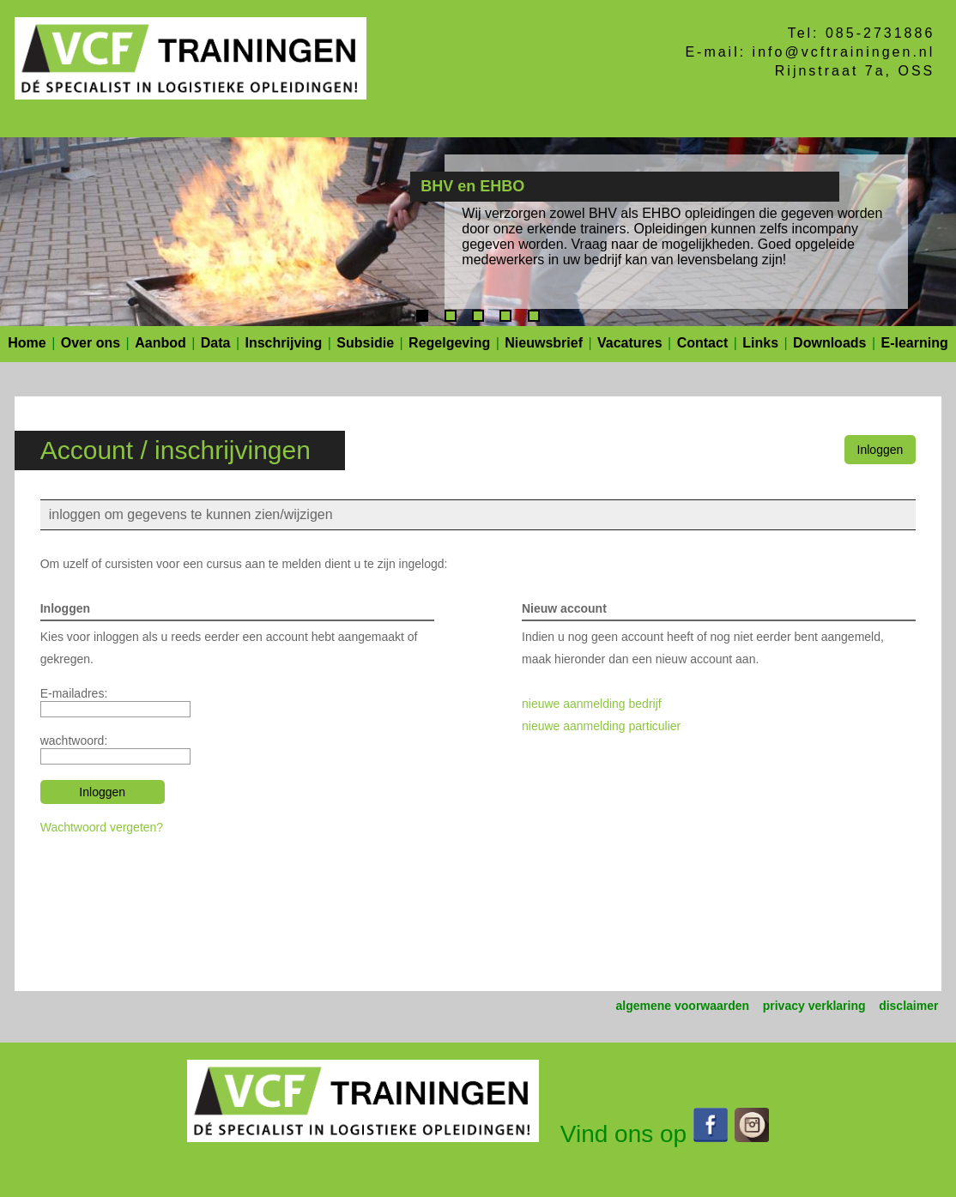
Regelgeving (449, 343)
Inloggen (880, 449)
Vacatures (630, 343)
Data (216, 343)
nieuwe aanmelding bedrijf (592, 703)
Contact (703, 343)
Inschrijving (284, 343)
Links (760, 343)
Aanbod (160, 343)
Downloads (829, 343)
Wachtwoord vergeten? (101, 827)
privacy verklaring (814, 1006)
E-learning (914, 343)
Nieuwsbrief (544, 343)
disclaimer (908, 1006)
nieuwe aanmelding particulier (601, 726)
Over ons (90, 343)
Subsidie (365, 343)
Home (26, 343)
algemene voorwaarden (683, 1006)
